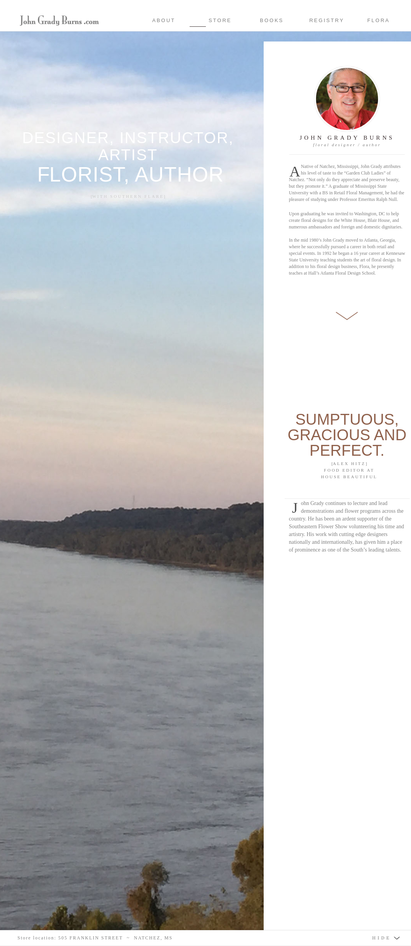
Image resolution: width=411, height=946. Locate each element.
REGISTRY (326, 20)
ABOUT (162, 20)
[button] (205, 938)
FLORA (378, 20)
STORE (223, 20)
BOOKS (271, 20)
